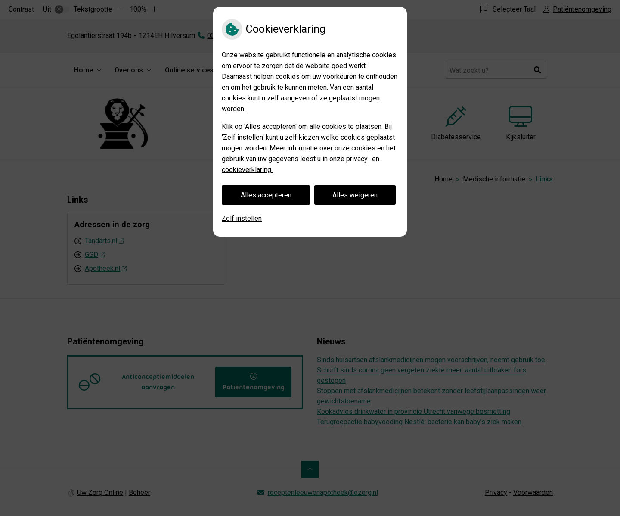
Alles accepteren (266, 195)
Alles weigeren (355, 195)
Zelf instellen (242, 218)
